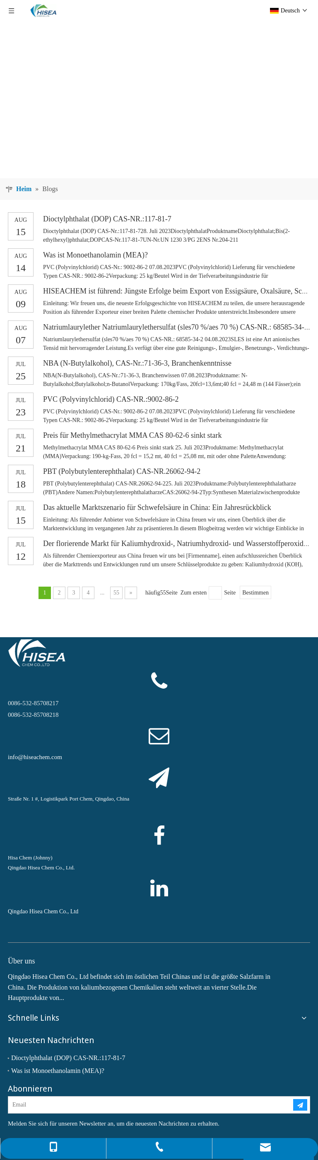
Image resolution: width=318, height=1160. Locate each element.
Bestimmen (255, 593)
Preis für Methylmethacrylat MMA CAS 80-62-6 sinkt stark (132, 435)
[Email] (143, 1105)
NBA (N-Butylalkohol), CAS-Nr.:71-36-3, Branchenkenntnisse (137, 363)
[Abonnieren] (300, 1105)
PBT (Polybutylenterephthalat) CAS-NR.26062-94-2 (121, 471)
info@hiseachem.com (35, 757)
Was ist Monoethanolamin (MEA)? (95, 255)
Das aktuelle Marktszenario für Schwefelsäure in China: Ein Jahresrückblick (157, 507)
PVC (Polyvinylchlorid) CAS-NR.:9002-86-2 (111, 399)
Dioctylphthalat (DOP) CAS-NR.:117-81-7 (107, 219)
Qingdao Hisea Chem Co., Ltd (43, 911)
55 (116, 593)
